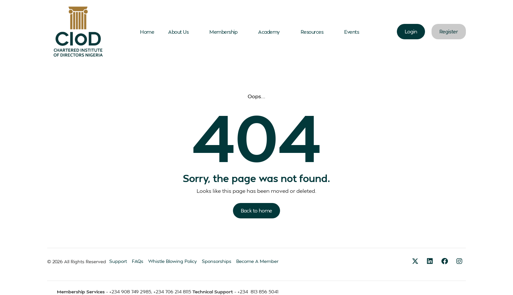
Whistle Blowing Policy (172, 261)
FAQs (137, 261)
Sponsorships (216, 261)
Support (118, 261)
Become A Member (257, 261)
